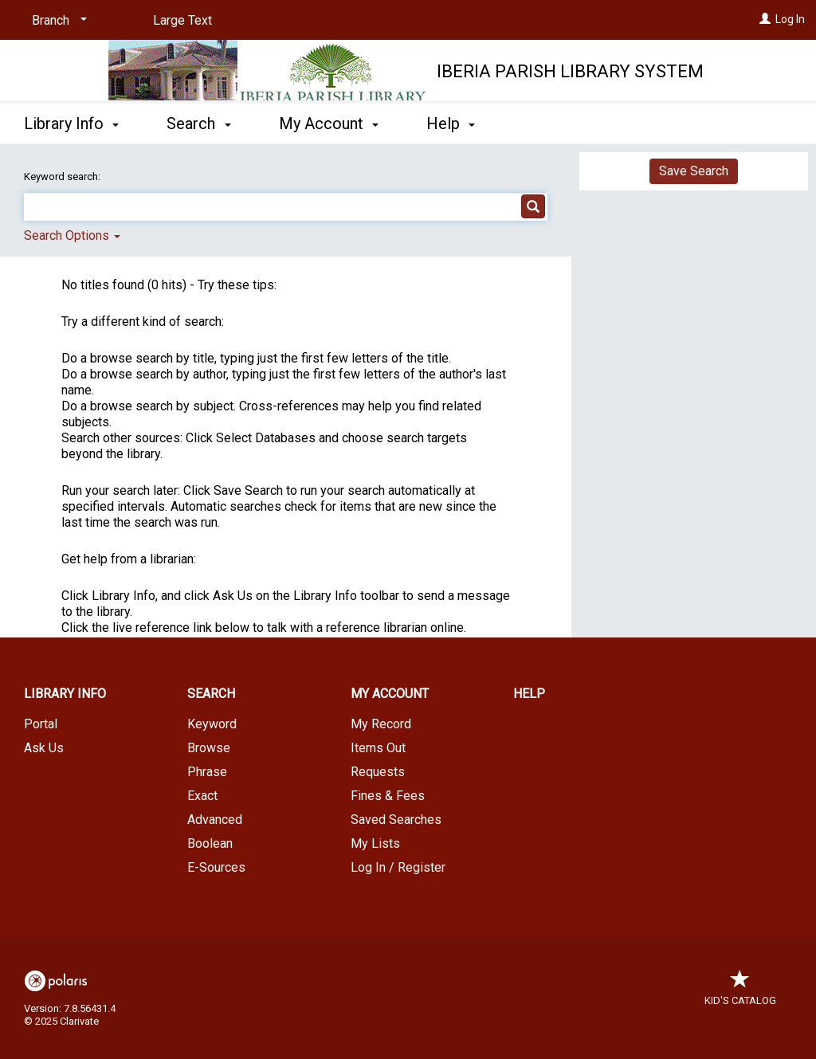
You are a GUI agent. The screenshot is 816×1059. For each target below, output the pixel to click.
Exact (202, 795)
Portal (40, 723)
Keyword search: (63, 176)
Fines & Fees (388, 795)
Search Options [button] (72, 235)
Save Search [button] (693, 170)
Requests (378, 771)
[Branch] (56, 21)
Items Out (378, 747)
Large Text (182, 20)
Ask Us (44, 747)
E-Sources (216, 867)
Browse (208, 747)
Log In (790, 19)
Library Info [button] (71, 123)
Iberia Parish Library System (570, 71)
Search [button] (198, 123)
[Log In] (765, 19)
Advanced (214, 819)
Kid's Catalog (740, 992)
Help (529, 693)
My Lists (375, 843)
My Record (381, 723)
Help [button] (450, 123)
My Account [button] (329, 123)
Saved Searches (396, 819)
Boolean (210, 843)
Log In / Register (398, 867)
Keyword (212, 723)
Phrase (207, 771)
